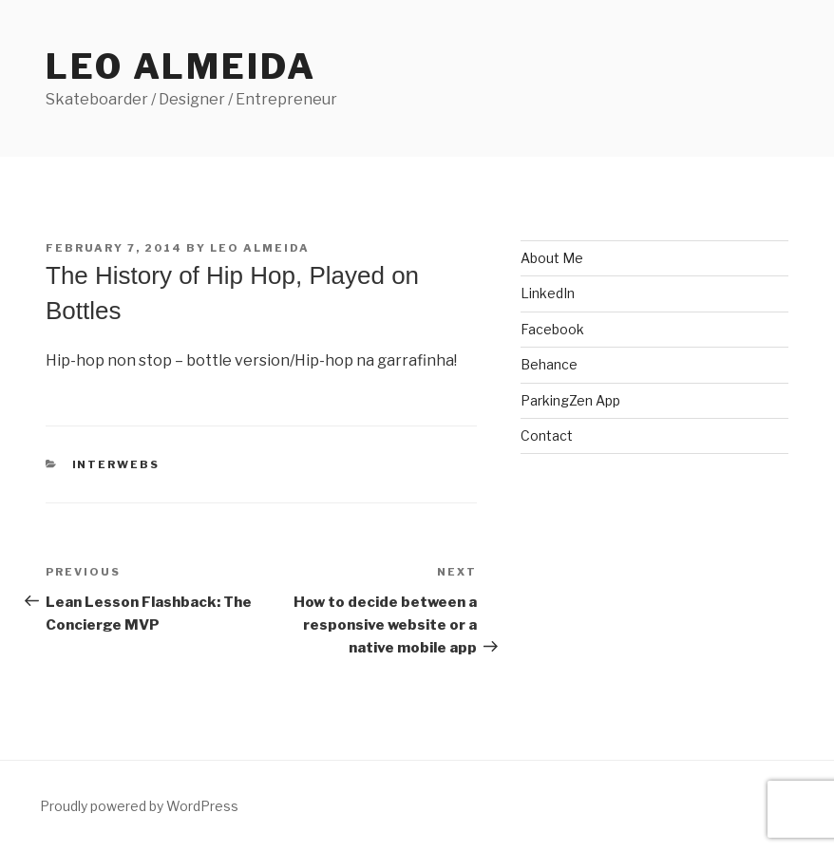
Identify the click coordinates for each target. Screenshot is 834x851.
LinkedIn (548, 293)
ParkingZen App (570, 400)
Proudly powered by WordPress (139, 806)
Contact (547, 435)
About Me (552, 258)
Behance (549, 364)
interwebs (116, 464)
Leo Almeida (181, 66)
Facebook (552, 329)
